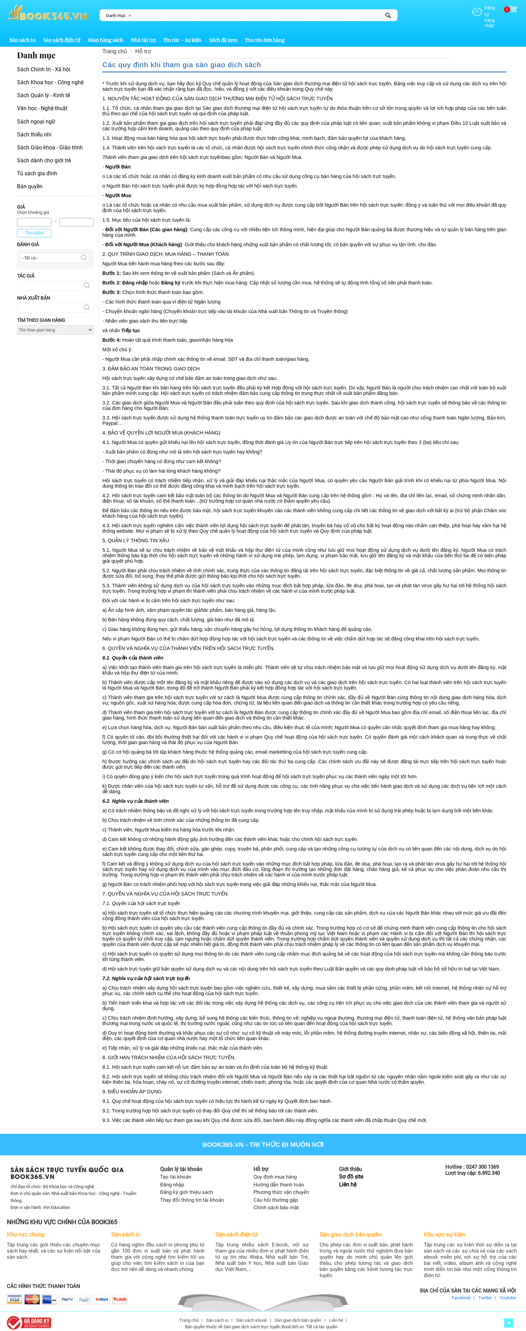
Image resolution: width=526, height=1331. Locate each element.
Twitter (485, 1291)
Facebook (461, 1291)
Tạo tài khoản (175, 1171)
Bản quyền (30, 180)
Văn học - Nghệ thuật (42, 102)
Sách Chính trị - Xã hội (43, 63)
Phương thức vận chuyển (281, 1186)
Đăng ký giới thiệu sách (186, 1186)
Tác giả (25, 270)
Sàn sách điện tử (61, 34)
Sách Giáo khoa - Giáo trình (50, 141)
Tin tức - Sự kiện (182, 34)
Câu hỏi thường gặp (275, 1194)
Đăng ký (480, 7)
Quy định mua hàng (275, 1171)
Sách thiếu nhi (34, 128)
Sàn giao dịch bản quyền (298, 1314)
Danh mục (116, 15)
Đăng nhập (483, 13)
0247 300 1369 (482, 1161)
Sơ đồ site (351, 1171)
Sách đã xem (223, 34)
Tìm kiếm (34, 227)
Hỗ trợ (143, 45)
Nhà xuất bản (33, 292)
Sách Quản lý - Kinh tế (43, 89)
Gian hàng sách (105, 34)
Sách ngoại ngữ (36, 115)
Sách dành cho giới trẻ (44, 154)
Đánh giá (28, 238)
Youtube (508, 1291)
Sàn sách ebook (251, 1314)
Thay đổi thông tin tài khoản (192, 1194)
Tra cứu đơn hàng (264, 34)
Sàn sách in (22, 34)
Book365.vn (223, 1138)
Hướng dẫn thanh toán (278, 1179)
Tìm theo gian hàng (41, 314)
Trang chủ (114, 45)
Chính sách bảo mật (276, 1202)
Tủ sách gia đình (37, 167)
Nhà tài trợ (143, 34)
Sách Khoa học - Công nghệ (50, 76)
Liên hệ (347, 1178)
